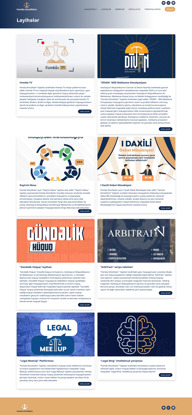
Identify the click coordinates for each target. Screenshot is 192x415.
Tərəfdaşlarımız (152, 8)
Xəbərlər (119, 8)
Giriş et (170, 8)
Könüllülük (134, 8)
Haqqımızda (90, 8)
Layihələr (106, 8)
